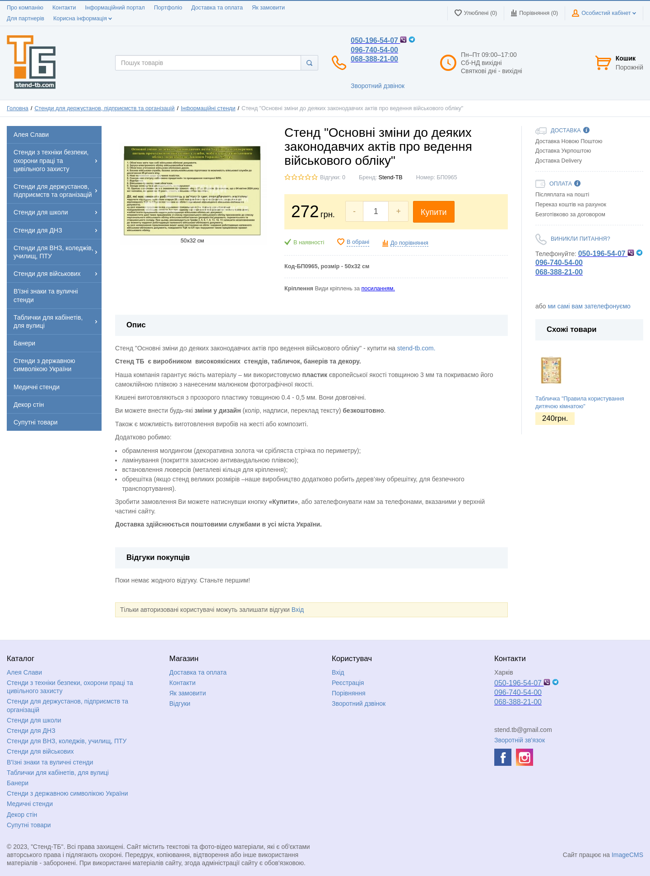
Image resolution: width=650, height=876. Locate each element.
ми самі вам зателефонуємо (589, 306)
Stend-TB (391, 177)
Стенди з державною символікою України (67, 793)
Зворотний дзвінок (377, 85)
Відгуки (179, 703)
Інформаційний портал (115, 8)
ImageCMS (627, 854)
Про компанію (25, 8)
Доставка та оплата (217, 8)
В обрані (358, 242)
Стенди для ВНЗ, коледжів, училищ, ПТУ (66, 741)
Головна (17, 108)
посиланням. (378, 288)
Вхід (298, 609)
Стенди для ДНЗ (31, 730)
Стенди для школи (34, 720)
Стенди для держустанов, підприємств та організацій (104, 108)
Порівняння (349, 693)
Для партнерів (25, 18)
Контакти (64, 8)
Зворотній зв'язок (519, 740)
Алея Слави (24, 672)
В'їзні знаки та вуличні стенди (50, 762)
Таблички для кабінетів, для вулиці (58, 772)
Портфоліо (168, 8)
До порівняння (409, 243)
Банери (17, 783)
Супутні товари (29, 825)
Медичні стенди (30, 803)
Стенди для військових (40, 751)
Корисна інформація (82, 18)
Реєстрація (348, 682)
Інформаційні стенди (208, 108)
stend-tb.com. (416, 348)
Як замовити (268, 8)
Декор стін (22, 814)
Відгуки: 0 (332, 177)
